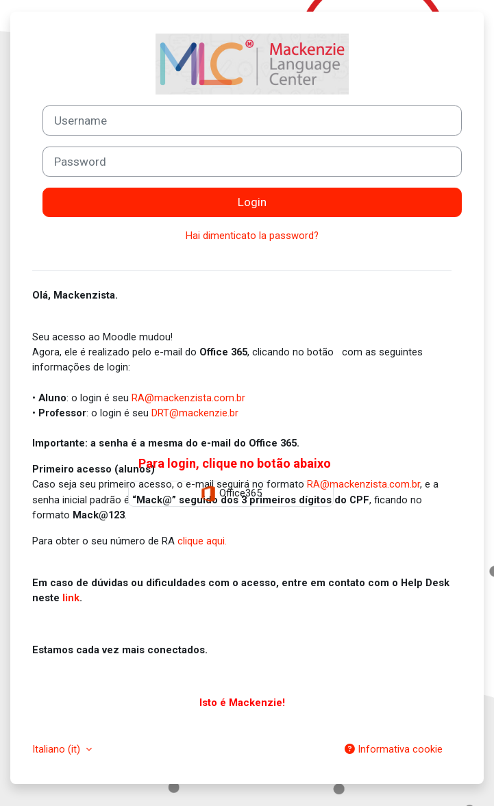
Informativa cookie (394, 749)
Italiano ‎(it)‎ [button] (57, 749)
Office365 (231, 494)
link (70, 598)
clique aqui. (202, 541)
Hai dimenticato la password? (252, 235)
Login (252, 202)
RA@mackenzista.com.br (188, 398)
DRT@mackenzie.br (194, 413)
